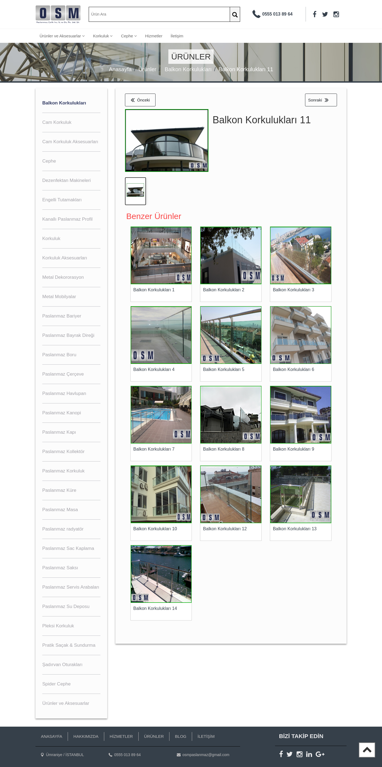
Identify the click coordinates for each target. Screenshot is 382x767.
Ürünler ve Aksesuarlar (62, 36)
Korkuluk (103, 36)
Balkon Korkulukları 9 (293, 450)
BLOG (180, 736)
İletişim (177, 36)
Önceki (140, 100)
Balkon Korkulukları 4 (154, 370)
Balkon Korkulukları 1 (154, 291)
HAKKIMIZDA (86, 736)
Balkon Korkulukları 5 (223, 370)
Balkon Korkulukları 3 (293, 291)
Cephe (129, 36)
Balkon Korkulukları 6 (293, 370)
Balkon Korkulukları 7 (154, 450)
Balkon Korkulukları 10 (155, 530)
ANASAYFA (51, 736)
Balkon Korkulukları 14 (155, 609)
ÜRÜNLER (154, 736)
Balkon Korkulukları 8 (223, 450)
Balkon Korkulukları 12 (225, 530)
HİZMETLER (121, 736)
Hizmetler (153, 36)
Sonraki (318, 100)
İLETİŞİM (206, 736)
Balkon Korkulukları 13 (295, 530)
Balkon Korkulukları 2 (223, 291)
